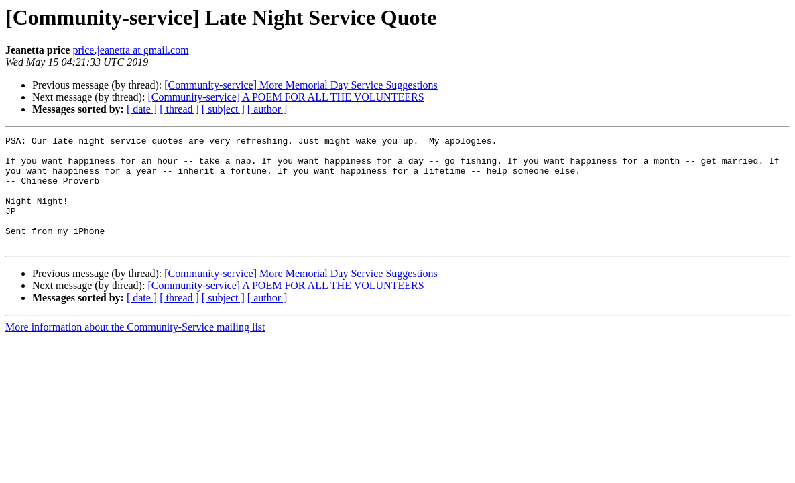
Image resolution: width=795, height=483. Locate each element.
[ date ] (142, 109)
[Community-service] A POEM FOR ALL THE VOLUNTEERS (285, 97)
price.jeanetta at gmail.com (130, 50)
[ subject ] (223, 109)
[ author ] (267, 109)
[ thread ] (179, 109)
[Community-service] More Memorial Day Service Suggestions (300, 85)
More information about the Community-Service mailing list (135, 349)
